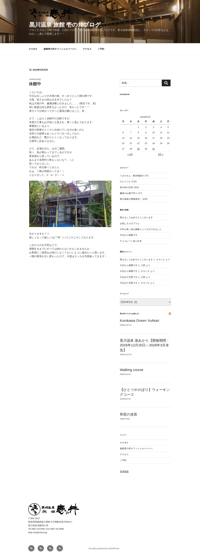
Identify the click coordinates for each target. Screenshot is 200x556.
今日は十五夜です (128, 277)
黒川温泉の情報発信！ (131, 199)
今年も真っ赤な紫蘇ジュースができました (141, 229)
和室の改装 (128, 414)
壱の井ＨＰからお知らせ (129, 314)
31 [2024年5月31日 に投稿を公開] (153, 149)
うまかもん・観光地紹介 (132, 175)
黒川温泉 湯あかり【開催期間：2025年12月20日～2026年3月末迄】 (145, 345)
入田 (143, 265)
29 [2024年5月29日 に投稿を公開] (138, 149)
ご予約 (101, 49)
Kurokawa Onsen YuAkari (139, 321)
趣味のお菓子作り (128, 193)
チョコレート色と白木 (131, 241)
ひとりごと (125, 181)
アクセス (87, 49)
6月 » (160, 154)
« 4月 (130, 154)
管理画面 (124, 471)
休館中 (35, 84)
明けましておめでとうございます (136, 217)
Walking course (131, 370)
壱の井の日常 (126, 187)
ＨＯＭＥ (33, 49)
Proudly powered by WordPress (103, 548)
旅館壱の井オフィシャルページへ (60, 49)
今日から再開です (128, 235)
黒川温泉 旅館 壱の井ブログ (65, 24)
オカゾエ (145, 271)
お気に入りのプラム (130, 223)
